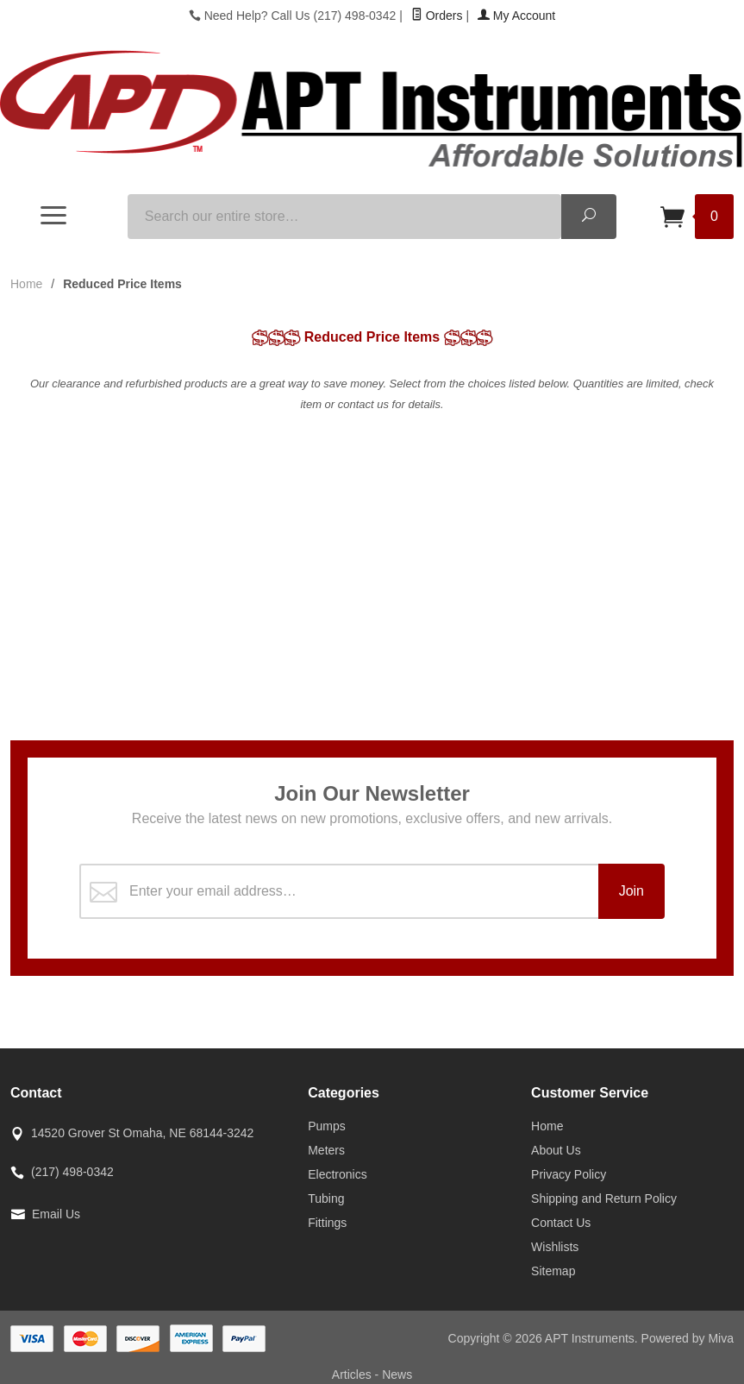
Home (26, 284)
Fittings (327, 1223)
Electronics (337, 1174)
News (397, 1374)
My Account (516, 15)
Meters (326, 1150)
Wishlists (554, 1247)
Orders (437, 15)
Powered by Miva (687, 1338)
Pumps (327, 1126)
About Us (556, 1150)
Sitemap (553, 1271)
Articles (353, 1374)
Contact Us (561, 1223)
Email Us (56, 1214)
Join (631, 891)
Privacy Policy (568, 1174)
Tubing (326, 1198)
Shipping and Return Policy (604, 1198)
